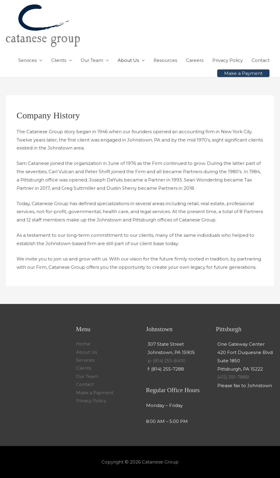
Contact (261, 60)
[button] (243, 73)
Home (83, 344)
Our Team (92, 60)
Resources (165, 60)
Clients (58, 60)
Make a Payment (95, 393)
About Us (128, 60)
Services (27, 60)
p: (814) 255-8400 (167, 360)
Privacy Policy (227, 60)
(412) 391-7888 (233, 377)
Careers (194, 60)
